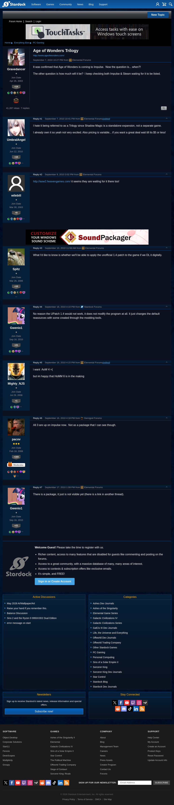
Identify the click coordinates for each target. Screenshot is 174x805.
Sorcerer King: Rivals (60, 773)
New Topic (158, 14)
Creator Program (108, 764)
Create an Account (156, 746)
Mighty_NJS (16, 383)
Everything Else (21, 42)
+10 (16, 286)
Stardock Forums (91, 306)
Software (36, 4)
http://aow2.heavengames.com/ (52, 181)
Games (50, 4)
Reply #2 (37, 174)
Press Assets (106, 760)
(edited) (106, 119)
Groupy (6, 764)
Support (103, 4)
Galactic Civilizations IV (61, 746)
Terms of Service (84, 799)
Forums (103, 773)
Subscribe (161, 782)
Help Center (153, 737)
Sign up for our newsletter (97, 782)
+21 (16, 345)
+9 (16, 212)
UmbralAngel (16, 139)
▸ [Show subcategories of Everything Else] (31, 43)
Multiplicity (8, 760)
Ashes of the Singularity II (62, 737)
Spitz (16, 269)
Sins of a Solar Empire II (62, 751)
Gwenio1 (16, 328)
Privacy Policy (68, 799)
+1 (16, 400)
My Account (153, 742)
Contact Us (105, 769)
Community (65, 4)
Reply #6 (37, 418)
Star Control (56, 755)
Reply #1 (37, 119)
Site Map (108, 799)
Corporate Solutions (12, 742)
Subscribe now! (44, 711)
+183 (16, 457)
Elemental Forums (80, 60)
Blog (91, 4)
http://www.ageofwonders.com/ (48, 55)
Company (106, 731)
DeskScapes (9, 755)
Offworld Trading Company (63, 764)
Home (7, 42)
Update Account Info (157, 760)
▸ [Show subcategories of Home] (12, 43)
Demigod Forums (91, 418)
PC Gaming (38, 42)
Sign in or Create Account (54, 581)
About (103, 737)
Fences (6, 751)
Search (28, 21)
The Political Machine (60, 760)
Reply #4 (37, 307)
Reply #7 (37, 487)
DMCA (98, 799)
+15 (16, 157)
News (80, 4)
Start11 (6, 746)
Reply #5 (37, 362)
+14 (16, 86)
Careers (104, 751)
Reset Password (155, 755)
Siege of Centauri (58, 769)
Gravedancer (16, 69)
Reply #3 (37, 248)
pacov (16, 439)
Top (167, 119)
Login (38, 21)
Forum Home (15, 21)
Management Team (109, 746)
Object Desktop (10, 737)
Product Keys (154, 751)
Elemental (55, 742)
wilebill (16, 195)
